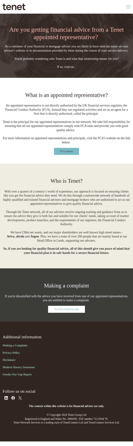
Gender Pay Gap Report (17, 374)
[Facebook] (13, 398)
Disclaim (8, 359)
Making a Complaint (15, 345)
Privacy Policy (11, 352)
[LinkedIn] (6, 398)
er (14, 359)
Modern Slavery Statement (19, 367)
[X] (20, 398)
